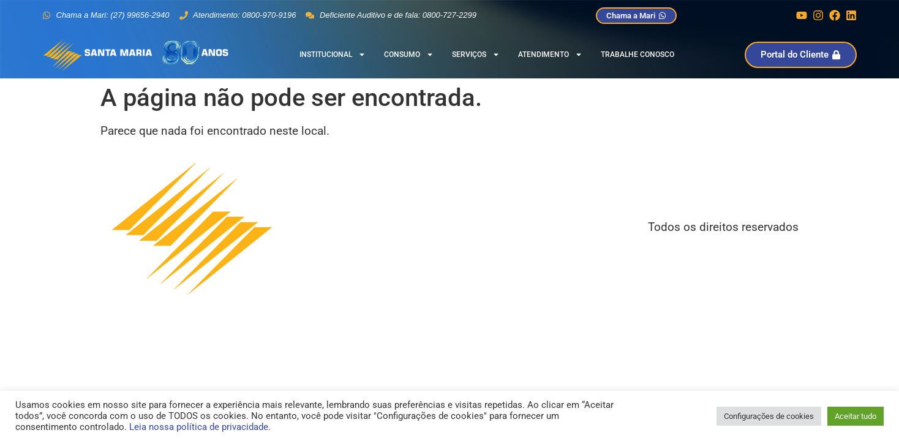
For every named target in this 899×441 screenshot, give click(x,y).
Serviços (476, 54)
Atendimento (550, 54)
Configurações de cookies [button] (769, 416)
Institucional (332, 54)
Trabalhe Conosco (637, 54)
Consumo (409, 54)
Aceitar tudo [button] (855, 416)
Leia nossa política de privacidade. (200, 426)
